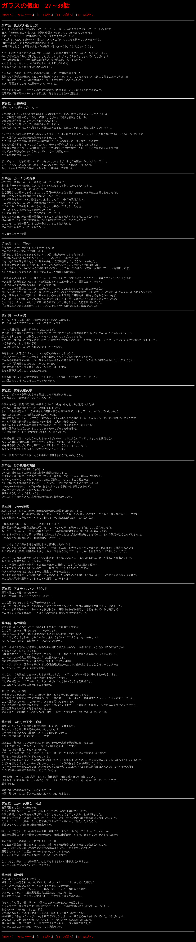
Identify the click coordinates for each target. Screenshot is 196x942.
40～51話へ (85, 14)
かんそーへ (25, 14)
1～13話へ (45, 14)
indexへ (7, 14)
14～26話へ (64, 14)
